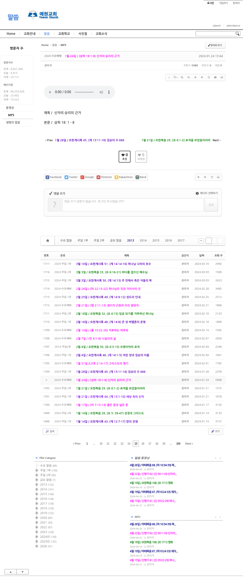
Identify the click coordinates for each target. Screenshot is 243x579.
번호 (46, 255)
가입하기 (223, 3)
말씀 (13, 17)
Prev (76, 443)
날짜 (201, 255)
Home (11, 33)
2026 (46, 545)
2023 (47, 531)
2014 (143, 240)
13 (122, 443)
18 (156, 443)
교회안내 (29, 33)
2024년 (48, 535)
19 (163, 443)
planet (217, 25)
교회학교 (64, 33)
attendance (233, 25)
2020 (46, 516)
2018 (47, 507)
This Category (47, 457)
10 (101, 443)
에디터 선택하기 (207, 193)
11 (108, 443)
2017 (181, 240)
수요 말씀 (66, 240)
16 (142, 443)
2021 (46, 521)
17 (149, 443)
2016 (168, 240)
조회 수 (219, 255)
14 (128, 443)
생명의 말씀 (13, 122)
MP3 (11, 115)
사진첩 (82, 33)
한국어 (236, 3)
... (94, 443)
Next (189, 443)
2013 (130, 240)
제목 (126, 255)
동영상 (10, 107)
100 (178, 443)
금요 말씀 (115, 240)
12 (114, 443)
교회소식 (101, 33)
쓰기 (215, 431)
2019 (47, 512)
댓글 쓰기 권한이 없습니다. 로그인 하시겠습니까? (94, 201)
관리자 (48, 65)
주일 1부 (82, 240)
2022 (46, 526)
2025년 (48, 540)
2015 (155, 240)
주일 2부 (99, 240)
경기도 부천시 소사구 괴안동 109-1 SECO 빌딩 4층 (129, 565)
